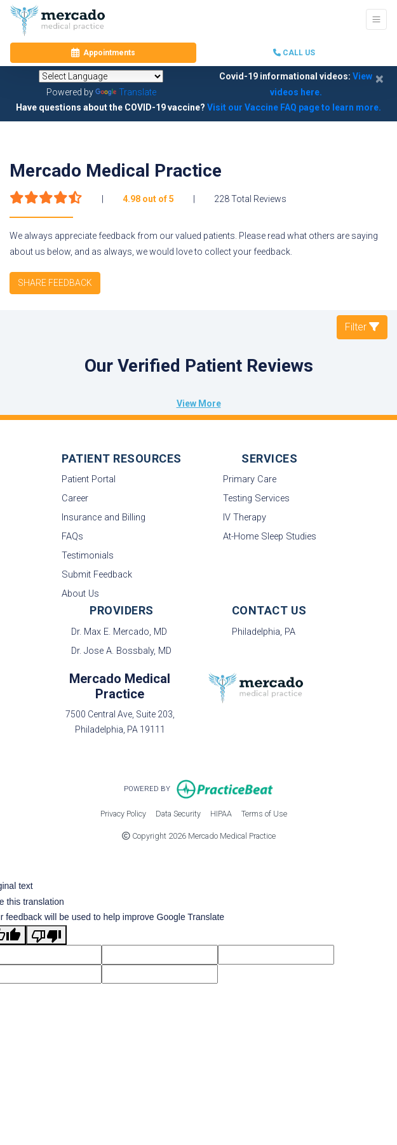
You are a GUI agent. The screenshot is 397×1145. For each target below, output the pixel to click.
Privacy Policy (123, 812)
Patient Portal (89, 479)
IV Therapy (244, 517)
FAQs (72, 536)
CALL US (294, 52)
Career (75, 498)
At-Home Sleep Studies (269, 536)
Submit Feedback (97, 574)
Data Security (178, 812)
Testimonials (88, 555)
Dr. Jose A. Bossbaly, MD (121, 651)
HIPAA (221, 812)
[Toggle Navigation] (376, 19)
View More (199, 403)
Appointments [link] (103, 52)
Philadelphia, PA (263, 632)
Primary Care (249, 479)
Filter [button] (362, 327)
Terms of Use (264, 812)
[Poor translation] (46, 935)
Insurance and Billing (103, 517)
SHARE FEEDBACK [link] (55, 283)
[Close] (379, 79)
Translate (125, 92)
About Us (80, 593)
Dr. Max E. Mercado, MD (119, 632)
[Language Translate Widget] (101, 76)
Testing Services (256, 498)
